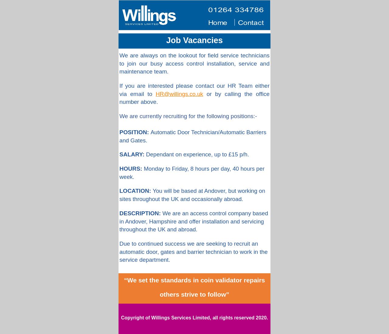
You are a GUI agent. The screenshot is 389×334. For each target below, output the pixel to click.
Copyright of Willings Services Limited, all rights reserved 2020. (194, 317)
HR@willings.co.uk (179, 94)
